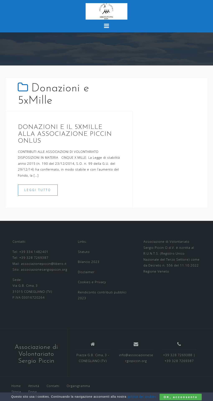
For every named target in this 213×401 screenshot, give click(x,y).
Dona (32, 392)
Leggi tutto (37, 190)
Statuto (84, 252)
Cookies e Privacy (92, 282)
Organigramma (78, 386)
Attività (33, 386)
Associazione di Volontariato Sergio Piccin (36, 354)
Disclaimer (86, 272)
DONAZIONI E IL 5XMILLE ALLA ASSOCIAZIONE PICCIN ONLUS (65, 134)
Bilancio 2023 (89, 262)
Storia (16, 392)
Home (16, 386)
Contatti (53, 386)
